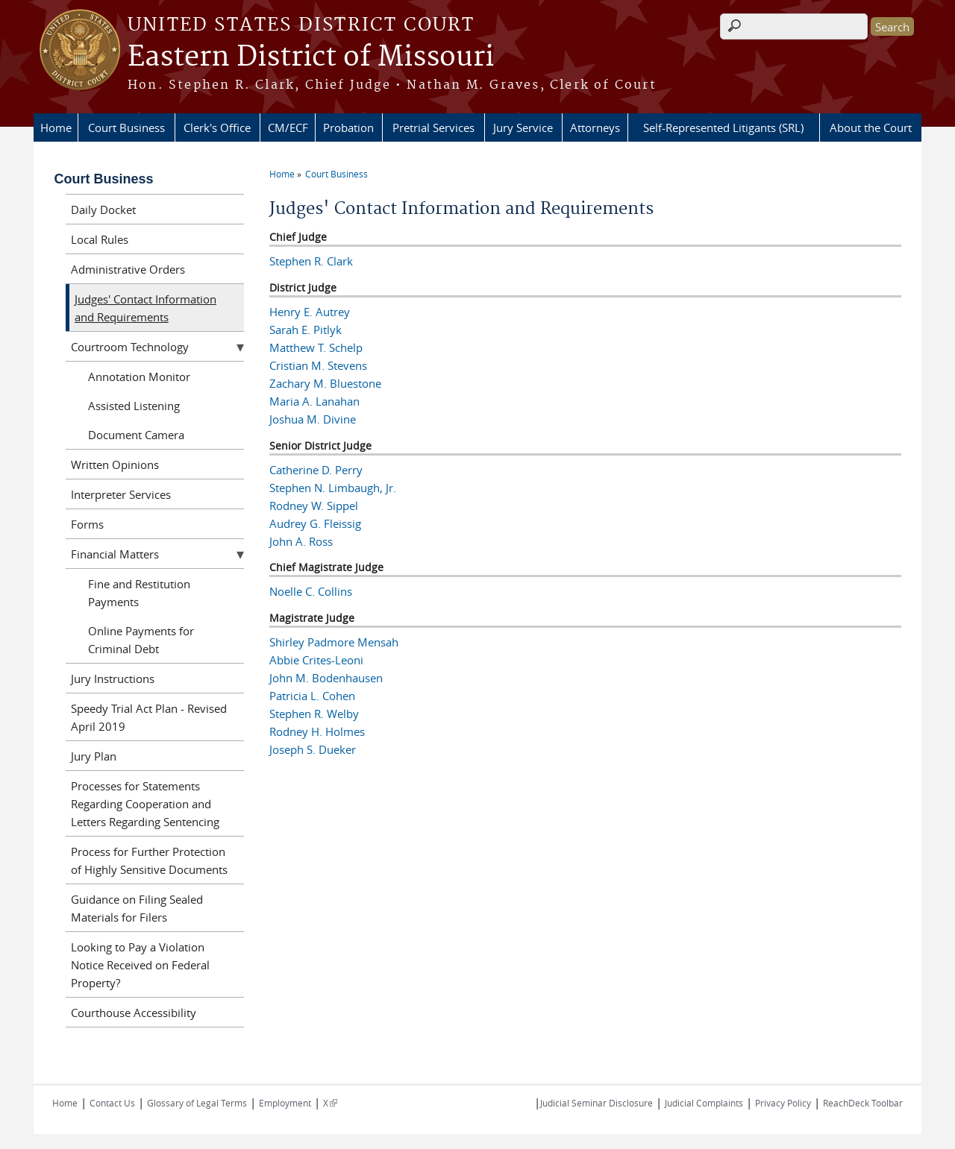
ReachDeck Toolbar (863, 1103)
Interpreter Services (121, 494)
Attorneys (595, 127)
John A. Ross (301, 541)
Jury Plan (93, 756)
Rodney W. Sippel (313, 505)
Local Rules (99, 239)
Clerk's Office (217, 127)
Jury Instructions (112, 678)
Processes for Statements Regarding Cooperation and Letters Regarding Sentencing (145, 803)
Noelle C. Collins (310, 591)
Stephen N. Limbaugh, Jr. (332, 487)
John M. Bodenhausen (326, 677)
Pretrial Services (433, 127)
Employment (285, 1103)
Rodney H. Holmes (317, 731)
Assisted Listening (134, 405)
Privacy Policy (783, 1103)
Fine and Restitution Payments (139, 592)
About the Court (871, 127)
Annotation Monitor (139, 376)
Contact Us (112, 1103)
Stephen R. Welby (314, 713)
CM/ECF (288, 127)
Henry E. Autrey (309, 311)
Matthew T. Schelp (316, 347)
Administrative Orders (128, 269)
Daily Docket (103, 209)
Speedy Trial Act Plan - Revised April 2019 (149, 717)
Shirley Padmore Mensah (333, 642)
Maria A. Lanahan (314, 401)
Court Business (126, 127)
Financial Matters (115, 554)
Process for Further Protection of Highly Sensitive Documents (149, 860)
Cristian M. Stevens (318, 365)
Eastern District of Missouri (311, 57)
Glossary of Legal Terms (197, 1103)
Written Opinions (115, 464)
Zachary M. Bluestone (325, 383)
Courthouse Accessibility (133, 1012)
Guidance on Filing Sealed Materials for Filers (137, 908)
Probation (348, 127)
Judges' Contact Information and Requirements (145, 308)
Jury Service (523, 127)
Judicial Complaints (704, 1103)
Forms (87, 524)
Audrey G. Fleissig (315, 523)
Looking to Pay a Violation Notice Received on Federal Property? (140, 964)
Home (56, 127)
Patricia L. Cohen (312, 695)
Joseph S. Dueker (312, 749)
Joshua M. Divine (312, 419)
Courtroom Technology (130, 346)
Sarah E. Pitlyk (305, 329)
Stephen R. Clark (311, 261)
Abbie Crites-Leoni (316, 659)
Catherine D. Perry (316, 469)
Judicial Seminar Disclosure (596, 1103)
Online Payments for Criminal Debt (141, 639)
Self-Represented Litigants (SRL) (723, 127)
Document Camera (136, 434)
